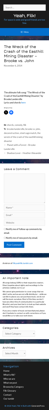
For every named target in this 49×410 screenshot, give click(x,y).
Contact (7, 394)
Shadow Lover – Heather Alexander (24, 153)
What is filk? (9, 374)
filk (24, 125)
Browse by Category (13, 386)
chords (10, 125)
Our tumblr (8, 398)
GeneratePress (38, 406)
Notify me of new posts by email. (22, 237)
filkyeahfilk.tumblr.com (23, 263)
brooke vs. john (32, 129)
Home (6, 370)
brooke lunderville (15, 129)
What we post (10, 382)
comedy (18, 125)
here (23, 102)
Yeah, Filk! (24, 15)
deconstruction (11, 133)
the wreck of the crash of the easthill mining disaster (23, 137)
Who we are (9, 378)
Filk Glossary (9, 390)
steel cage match (28, 133)
